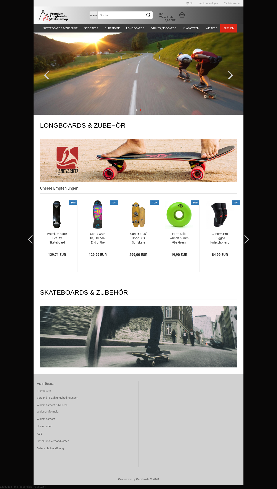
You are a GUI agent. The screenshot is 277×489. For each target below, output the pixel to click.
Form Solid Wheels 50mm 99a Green (179, 238)
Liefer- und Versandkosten (53, 441)
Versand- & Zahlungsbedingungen (57, 397)
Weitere (211, 28)
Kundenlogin (208, 3)
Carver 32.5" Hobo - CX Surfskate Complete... (138, 238)
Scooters (91, 28)
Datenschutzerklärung (50, 448)
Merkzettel (232, 3)
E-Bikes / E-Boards (163, 28)
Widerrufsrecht (46, 419)
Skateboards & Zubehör (60, 28)
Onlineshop (125, 479)
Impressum (44, 390)
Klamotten (191, 28)
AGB (39, 433)
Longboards (135, 28)
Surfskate (112, 28)
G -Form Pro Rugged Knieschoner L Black (219, 238)
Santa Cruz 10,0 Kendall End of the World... (98, 238)
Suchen (229, 28)
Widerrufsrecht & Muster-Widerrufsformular (52, 408)
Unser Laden (44, 426)
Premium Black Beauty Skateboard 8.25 (57, 238)
